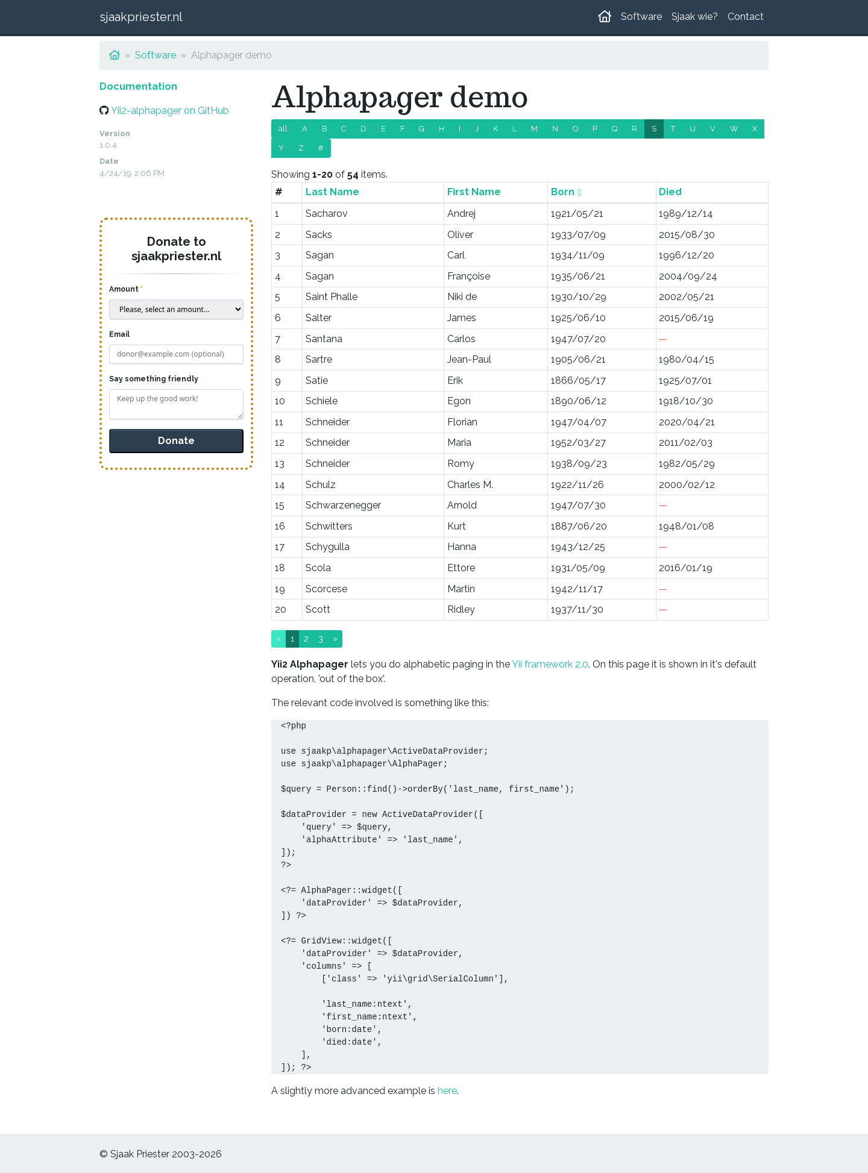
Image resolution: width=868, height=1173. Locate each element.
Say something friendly (153, 379)
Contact (746, 16)
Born (562, 192)
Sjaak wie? (694, 16)
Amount (124, 289)
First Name (474, 192)
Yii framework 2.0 (550, 664)
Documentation (138, 86)
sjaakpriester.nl (141, 17)
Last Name (332, 192)
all (283, 128)
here (447, 1090)
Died (670, 192)
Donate (176, 440)
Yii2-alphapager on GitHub (170, 110)
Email (119, 334)
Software (641, 16)
